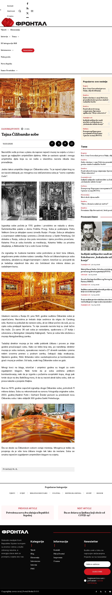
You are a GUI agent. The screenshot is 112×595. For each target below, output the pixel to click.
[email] (97, 564)
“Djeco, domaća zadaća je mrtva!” (94, 204)
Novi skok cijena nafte (90, 197)
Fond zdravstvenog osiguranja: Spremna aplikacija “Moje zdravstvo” (94, 111)
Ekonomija (85, 195)
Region (85, 86)
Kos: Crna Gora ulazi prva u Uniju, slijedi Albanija (94, 90)
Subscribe (97, 571)
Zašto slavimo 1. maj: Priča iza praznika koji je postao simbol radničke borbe (95, 100)
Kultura (85, 129)
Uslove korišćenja (95, 581)
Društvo (86, 95)
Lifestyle (84, 275)
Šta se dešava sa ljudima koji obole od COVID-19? (84, 514)
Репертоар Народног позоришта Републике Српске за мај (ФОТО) (92, 133)
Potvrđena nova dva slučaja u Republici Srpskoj (27, 514)
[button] (20, 11)
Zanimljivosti (10, 129)
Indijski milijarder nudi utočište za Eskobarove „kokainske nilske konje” (93, 122)
